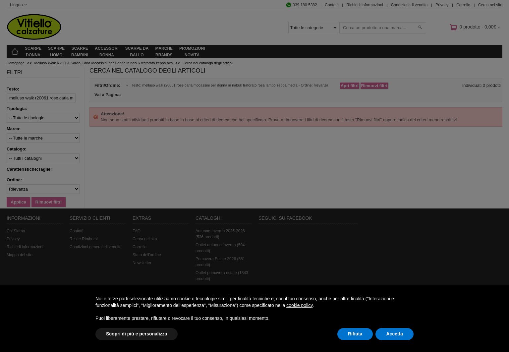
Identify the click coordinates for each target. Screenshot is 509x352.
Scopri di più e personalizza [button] (136, 333)
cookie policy (299, 305)
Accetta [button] (394, 333)
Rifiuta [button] (355, 333)
